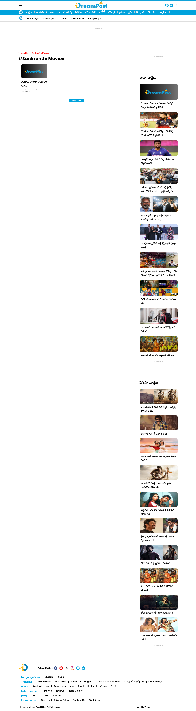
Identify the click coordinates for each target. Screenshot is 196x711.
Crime (103, 686)
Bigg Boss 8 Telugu (152, 682)
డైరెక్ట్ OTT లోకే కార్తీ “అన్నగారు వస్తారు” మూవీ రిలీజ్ (157, 512)
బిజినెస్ (151, 12)
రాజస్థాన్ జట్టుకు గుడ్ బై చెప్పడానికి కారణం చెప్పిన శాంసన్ (158, 161)
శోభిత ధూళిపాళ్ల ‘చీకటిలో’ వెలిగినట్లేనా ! (157, 612)
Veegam (148, 707)
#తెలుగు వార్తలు (32, 18)
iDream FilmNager (81, 682)
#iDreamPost (77, 18)
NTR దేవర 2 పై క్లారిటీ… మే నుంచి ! (156, 563)
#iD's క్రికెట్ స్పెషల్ (95, 18)
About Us (45, 700)
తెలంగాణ (55, 12)
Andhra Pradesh (41, 686)
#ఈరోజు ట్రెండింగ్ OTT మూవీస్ (55, 18)
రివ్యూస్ (111, 12)
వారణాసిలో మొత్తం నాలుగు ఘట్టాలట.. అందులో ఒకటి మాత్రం (156, 485)
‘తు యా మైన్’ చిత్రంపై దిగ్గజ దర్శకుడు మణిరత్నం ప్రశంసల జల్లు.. (156, 217)
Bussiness (57, 695)
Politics (114, 686)
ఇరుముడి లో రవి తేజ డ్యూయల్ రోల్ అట (157, 355)
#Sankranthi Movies (41, 59)
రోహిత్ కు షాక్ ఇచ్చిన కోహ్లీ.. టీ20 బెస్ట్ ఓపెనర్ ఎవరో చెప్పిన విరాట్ (157, 133)
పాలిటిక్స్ (67, 12)
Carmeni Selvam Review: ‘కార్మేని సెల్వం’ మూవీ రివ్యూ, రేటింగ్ (157, 105)
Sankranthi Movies (40, 53)
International (77, 686)
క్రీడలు (122, 12)
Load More (76, 101)
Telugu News (24, 53)
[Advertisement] (98, 36)
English (162, 12)
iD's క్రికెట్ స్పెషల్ (131, 682)
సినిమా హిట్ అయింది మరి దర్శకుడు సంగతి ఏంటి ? (158, 458)
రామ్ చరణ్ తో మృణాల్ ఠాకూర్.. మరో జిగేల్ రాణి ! (159, 637)
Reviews (59, 691)
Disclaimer (94, 700)
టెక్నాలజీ (140, 12)
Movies (48, 691)
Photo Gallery (75, 691)
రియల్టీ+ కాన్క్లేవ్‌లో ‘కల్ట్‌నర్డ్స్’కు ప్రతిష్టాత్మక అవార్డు (158, 245)
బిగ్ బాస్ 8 (90, 12)
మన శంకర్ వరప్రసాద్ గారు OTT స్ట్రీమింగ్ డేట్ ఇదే (158, 329)
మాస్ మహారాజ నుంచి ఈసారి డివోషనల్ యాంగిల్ (157, 588)
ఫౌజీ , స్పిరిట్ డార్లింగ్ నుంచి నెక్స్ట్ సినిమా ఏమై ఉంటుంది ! (157, 538)
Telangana (60, 686)
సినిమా (78, 12)
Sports (44, 695)
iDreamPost (61, 682)
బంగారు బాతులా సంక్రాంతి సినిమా (34, 84)
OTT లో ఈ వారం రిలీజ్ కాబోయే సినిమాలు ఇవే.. (158, 301)
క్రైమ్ (130, 12)
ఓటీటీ (102, 12)
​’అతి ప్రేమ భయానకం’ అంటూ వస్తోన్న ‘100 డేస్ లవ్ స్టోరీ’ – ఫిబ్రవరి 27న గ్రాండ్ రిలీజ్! (159, 273)
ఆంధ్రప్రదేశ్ (41, 12)
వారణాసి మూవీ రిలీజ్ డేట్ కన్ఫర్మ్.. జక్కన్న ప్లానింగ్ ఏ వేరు (158, 409)
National (92, 686)
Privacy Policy (61, 700)
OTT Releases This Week (108, 682)
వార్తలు (29, 12)
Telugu (60, 677)
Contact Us (79, 700)
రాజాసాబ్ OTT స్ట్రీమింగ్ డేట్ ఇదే (154, 433)
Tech (34, 695)
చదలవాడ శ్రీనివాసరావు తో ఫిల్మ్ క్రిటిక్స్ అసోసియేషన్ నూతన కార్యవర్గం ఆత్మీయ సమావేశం (157, 191)
